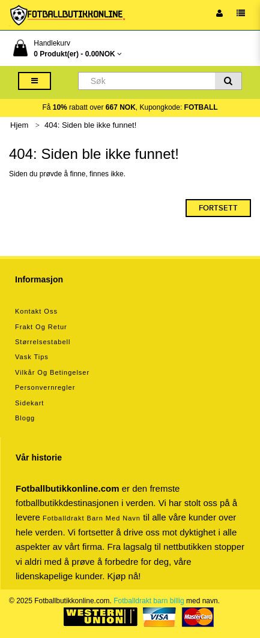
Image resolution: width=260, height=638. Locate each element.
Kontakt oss (36, 311)
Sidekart (29, 403)
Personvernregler (45, 387)
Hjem (19, 125)
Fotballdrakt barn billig (148, 601)
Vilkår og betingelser (52, 372)
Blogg (25, 418)
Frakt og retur (41, 326)
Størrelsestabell (42, 341)
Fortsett (218, 208)
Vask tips (32, 356)
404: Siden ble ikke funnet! (90, 125)
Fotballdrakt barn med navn (92, 518)
